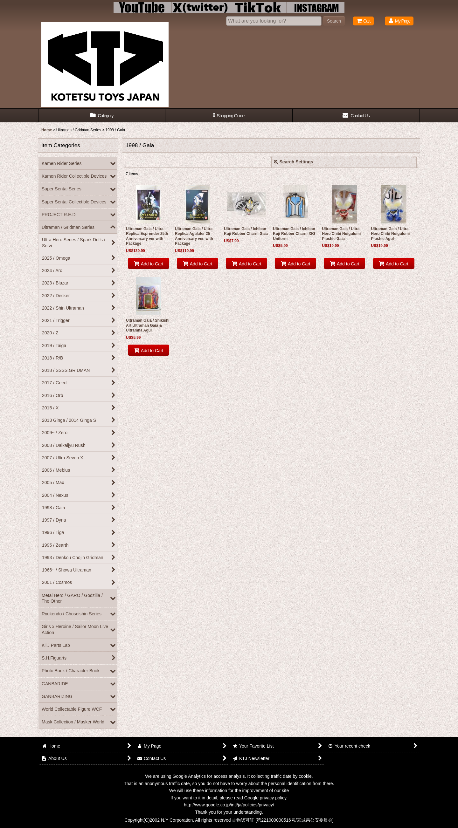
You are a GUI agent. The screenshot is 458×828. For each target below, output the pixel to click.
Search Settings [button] (293, 161)
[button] (229, 115)
